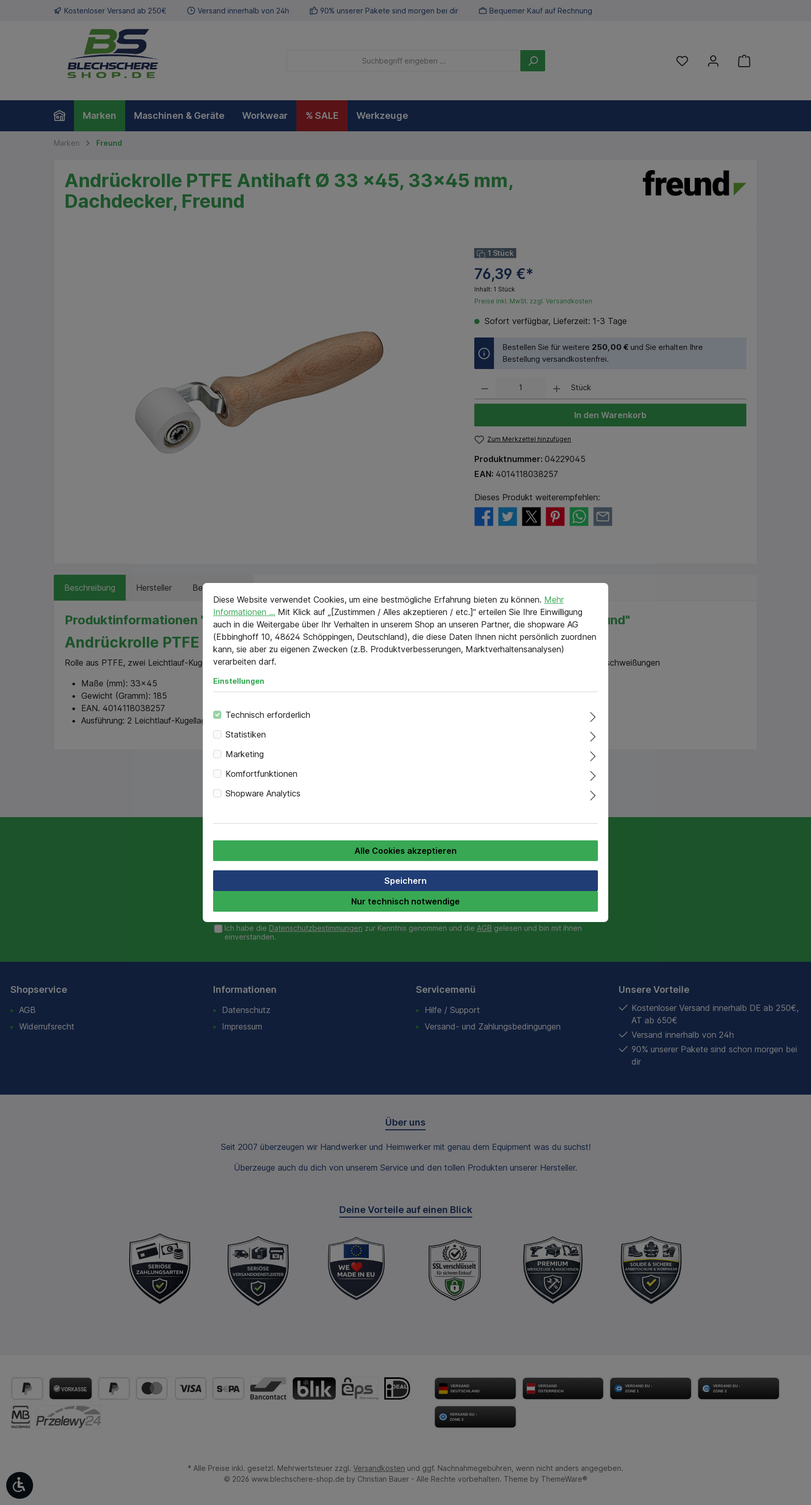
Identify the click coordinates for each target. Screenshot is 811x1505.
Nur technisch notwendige (405, 901)
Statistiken (246, 734)
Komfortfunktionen (261, 774)
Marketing (245, 754)
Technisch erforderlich (268, 715)
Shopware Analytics (263, 793)
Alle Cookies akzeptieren (405, 851)
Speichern (405, 881)
